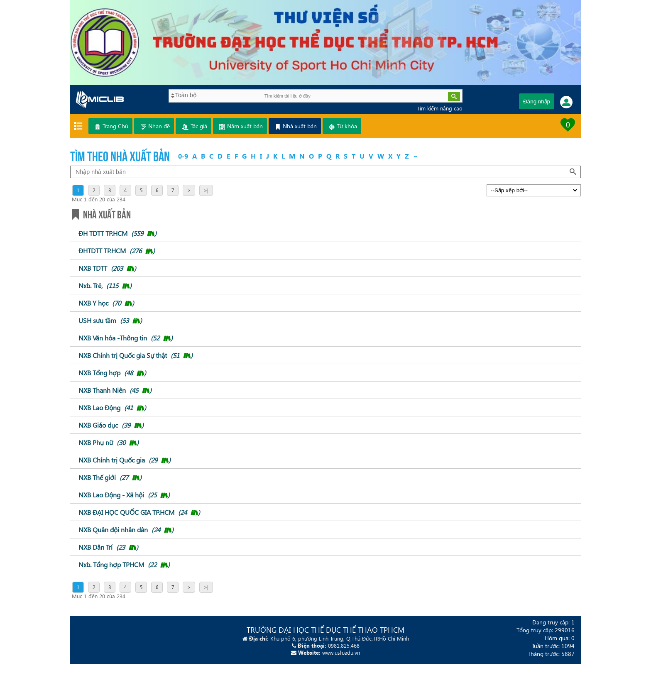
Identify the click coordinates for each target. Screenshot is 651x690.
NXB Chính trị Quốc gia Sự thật (135, 355)
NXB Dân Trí (108, 547)
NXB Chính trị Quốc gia (124, 459)
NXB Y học (106, 303)
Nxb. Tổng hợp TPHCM (124, 564)
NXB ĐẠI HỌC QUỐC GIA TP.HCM (139, 512)
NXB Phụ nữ (108, 442)
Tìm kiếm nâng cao (440, 108)
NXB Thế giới (110, 477)
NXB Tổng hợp (112, 372)
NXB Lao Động (112, 407)
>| (206, 190)
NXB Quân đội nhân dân (126, 529)
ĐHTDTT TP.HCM (116, 250)
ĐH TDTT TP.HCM (117, 233)
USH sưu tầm (110, 320)
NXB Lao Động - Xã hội (124, 494)
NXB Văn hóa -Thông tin (125, 337)
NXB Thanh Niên (115, 390)
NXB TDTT (107, 268)
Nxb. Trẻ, (105, 285)
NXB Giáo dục (111, 425)
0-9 (183, 156)
